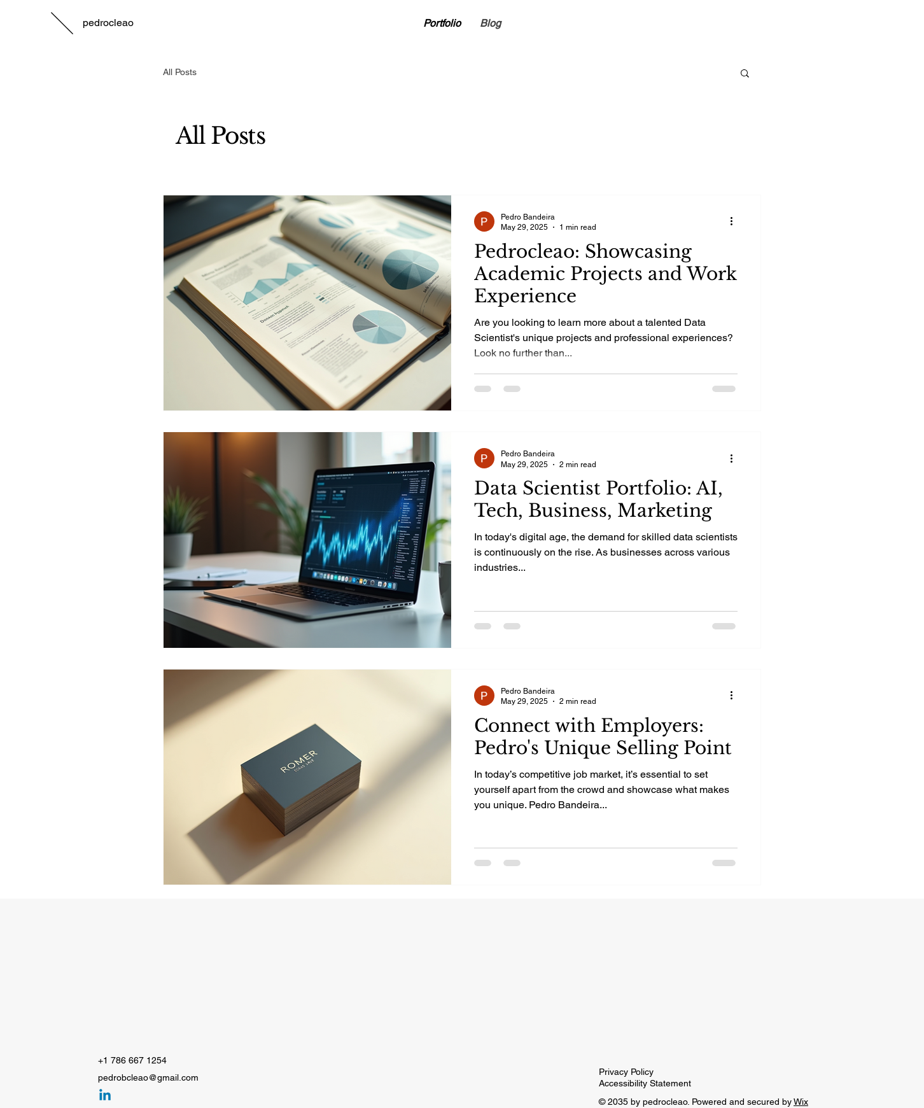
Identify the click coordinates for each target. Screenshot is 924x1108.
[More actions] (735, 221)
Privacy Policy (626, 1072)
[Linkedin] (105, 1096)
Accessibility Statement (645, 1083)
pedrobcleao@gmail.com (148, 1077)
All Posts (180, 72)
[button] (745, 74)
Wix (801, 1102)
